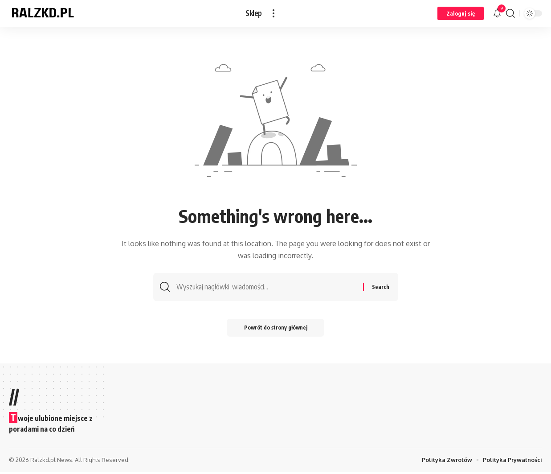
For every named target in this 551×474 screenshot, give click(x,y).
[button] (273, 13)
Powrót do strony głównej (275, 329)
